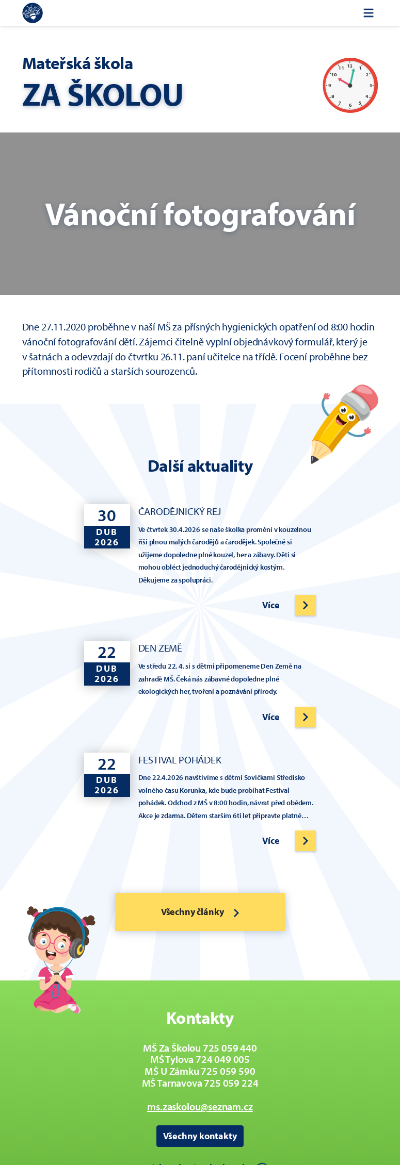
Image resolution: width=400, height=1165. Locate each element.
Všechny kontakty (199, 1136)
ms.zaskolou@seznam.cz (199, 1106)
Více (270, 605)
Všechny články (200, 912)
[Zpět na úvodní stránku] (32, 13)
